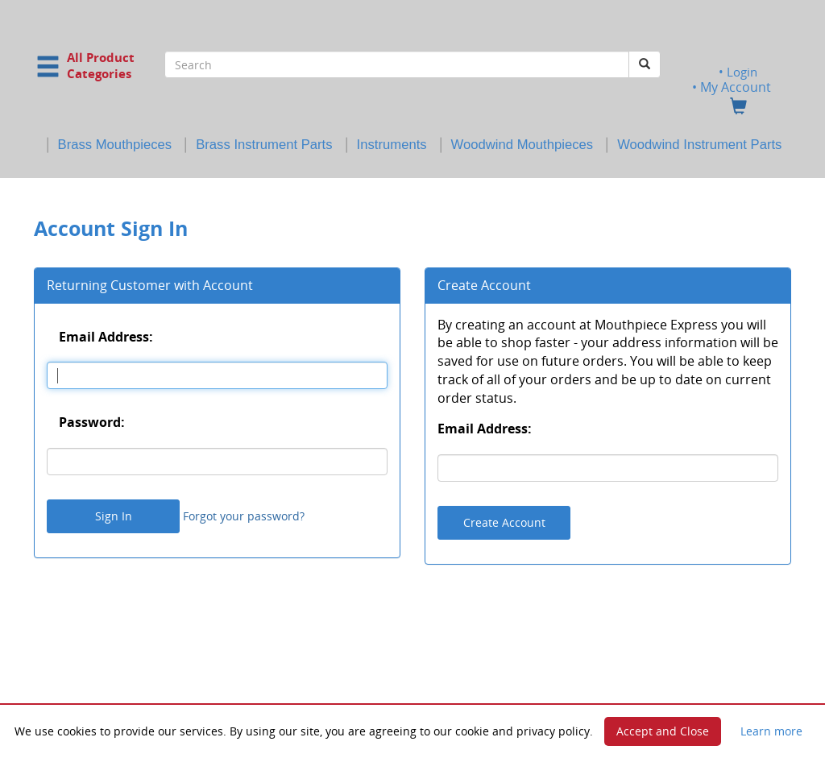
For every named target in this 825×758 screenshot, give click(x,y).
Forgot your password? (244, 516)
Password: (92, 422)
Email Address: (106, 336)
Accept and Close (662, 731)
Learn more (771, 731)
